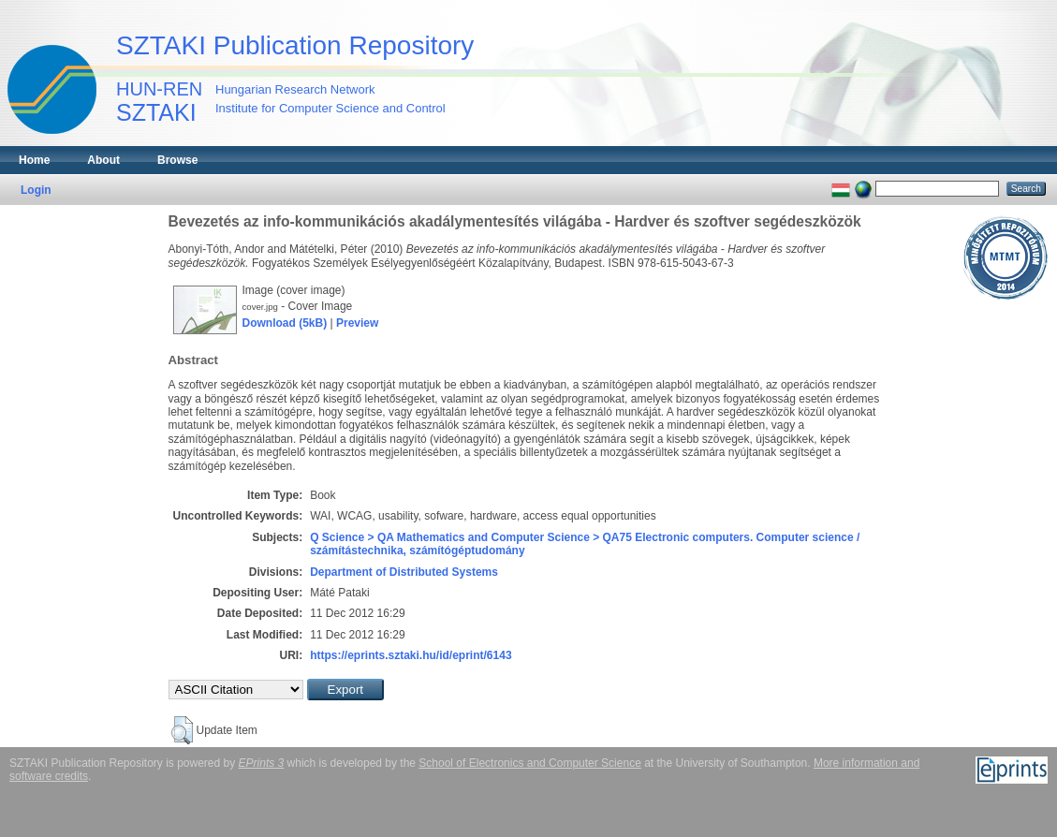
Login (36, 190)
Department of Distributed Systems (404, 572)
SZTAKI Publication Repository (295, 45)
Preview (357, 323)
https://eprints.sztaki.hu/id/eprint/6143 (410, 655)
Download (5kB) (285, 323)
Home (34, 160)
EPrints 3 (262, 763)
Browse (177, 160)
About (103, 160)
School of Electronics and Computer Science (529, 763)
